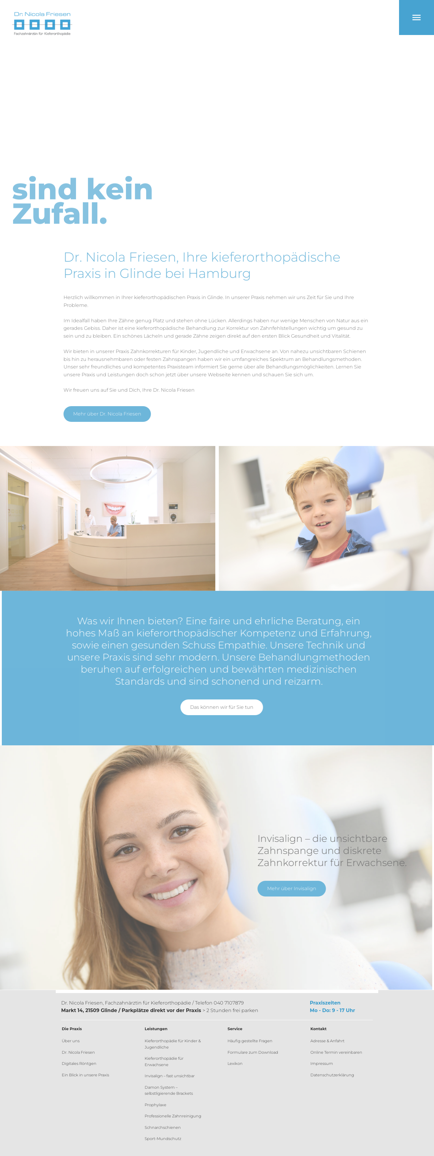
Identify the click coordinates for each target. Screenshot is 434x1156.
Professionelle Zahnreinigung (173, 1116)
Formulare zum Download (253, 1052)
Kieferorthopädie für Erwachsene (164, 1061)
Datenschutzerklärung (332, 1075)
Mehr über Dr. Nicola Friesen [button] (110, 414)
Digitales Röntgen (79, 1063)
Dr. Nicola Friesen (78, 1052)
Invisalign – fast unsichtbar (170, 1076)
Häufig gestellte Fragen (250, 1041)
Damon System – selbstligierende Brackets (169, 1090)
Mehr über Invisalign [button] (288, 888)
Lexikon (235, 1063)
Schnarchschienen (163, 1127)
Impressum (321, 1063)
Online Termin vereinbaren (336, 1052)
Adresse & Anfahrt (327, 1041)
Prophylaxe (155, 1105)
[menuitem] (93, 1041)
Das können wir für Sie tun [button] (224, 707)
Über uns (71, 1041)
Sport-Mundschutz (163, 1138)
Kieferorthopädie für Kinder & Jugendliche (173, 1044)
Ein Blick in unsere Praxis (85, 1075)
